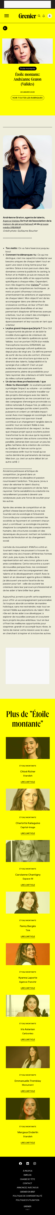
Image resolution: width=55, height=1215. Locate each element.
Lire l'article (28, 782)
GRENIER (27, 1206)
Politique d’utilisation (27, 1200)
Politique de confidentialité (27, 1196)
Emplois (27, 1175)
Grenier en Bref (27, 1192)
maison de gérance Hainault (18, 224)
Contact (27, 1183)
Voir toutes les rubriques (27, 98)
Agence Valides (11, 221)
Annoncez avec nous (27, 1188)
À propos (27, 1171)
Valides (36, 285)
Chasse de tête (27, 1179)
